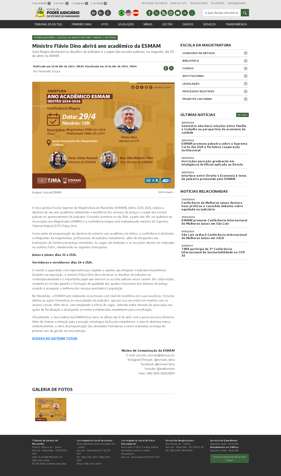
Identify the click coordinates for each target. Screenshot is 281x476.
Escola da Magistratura (74, 37)
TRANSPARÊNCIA (236, 24)
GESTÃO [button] (167, 24)
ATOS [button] (104, 24)
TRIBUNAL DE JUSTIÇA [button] (48, 24)
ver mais (242, 114)
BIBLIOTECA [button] (190, 60)
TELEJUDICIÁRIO (199, 3)
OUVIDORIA (217, 3)
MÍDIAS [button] (148, 24)
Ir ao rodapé (99, 3)
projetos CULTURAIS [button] (197, 98)
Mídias (98, 37)
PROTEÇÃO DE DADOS (154, 3)
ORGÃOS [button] (187, 24)
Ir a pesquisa (80, 3)
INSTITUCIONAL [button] (193, 75)
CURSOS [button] (188, 68)
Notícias (110, 37)
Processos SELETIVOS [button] (198, 91)
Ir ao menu (61, 3)
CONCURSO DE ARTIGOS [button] (198, 53)
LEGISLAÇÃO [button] (126, 24)
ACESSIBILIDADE (237, 3)
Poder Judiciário (44, 37)
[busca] (222, 12)
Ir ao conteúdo (41, 3)
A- (101, 13)
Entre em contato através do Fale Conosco (229, 458)
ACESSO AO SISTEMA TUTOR (54, 338)
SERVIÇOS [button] (209, 24)
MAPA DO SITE (178, 3)
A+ (94, 13)
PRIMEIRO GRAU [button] (82, 24)
